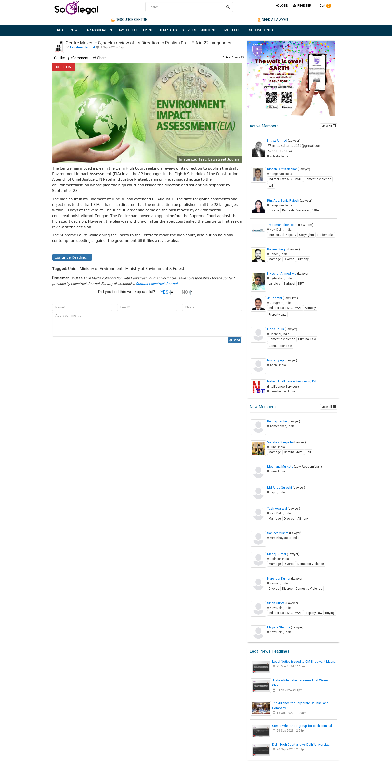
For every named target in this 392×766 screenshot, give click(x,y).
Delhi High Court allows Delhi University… (301, 744)
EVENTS (149, 30)
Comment (78, 58)
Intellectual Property (282, 235)
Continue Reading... (72, 257)
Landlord (275, 283)
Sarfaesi (289, 283)
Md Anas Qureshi (286, 487)
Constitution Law (280, 346)
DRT (301, 283)
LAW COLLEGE (127, 30)
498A (315, 210)
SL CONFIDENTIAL (262, 30)
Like (226, 57)
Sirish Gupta (282, 603)
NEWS (75, 30)
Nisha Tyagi (282, 360)
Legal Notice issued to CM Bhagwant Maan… (304, 661)
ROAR (61, 30)
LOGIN (282, 5)
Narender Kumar (285, 578)
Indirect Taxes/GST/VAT (285, 179)
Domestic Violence (318, 179)
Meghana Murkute (294, 466)
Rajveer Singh (283, 249)
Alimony (303, 259)
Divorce (274, 210)
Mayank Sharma (285, 627)
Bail (308, 452)
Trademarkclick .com (290, 225)
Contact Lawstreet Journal (157, 284)
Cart (324, 5)
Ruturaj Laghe (283, 421)
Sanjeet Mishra (284, 533)
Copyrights (306, 235)
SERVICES (189, 30)
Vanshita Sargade (286, 442)
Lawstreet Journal (82, 47)
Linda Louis (282, 329)
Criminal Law (307, 339)
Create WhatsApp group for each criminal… (303, 726)
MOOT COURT (234, 30)
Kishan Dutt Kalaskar (288, 169)
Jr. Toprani (282, 298)
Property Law (277, 314)
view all (329, 126)
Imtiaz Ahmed (283, 140)
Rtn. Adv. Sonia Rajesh (289, 200)
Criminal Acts (293, 452)
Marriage (275, 259)
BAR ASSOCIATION (98, 30)
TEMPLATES (168, 30)
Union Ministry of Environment (96, 268)
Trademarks (325, 235)
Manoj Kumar (283, 554)
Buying (330, 613)
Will (271, 186)
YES (164, 292)
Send (234, 340)
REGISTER (302, 5)
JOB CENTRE (210, 30)
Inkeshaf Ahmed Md (288, 273)
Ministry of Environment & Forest (156, 268)
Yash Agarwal (283, 508)
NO (185, 292)
